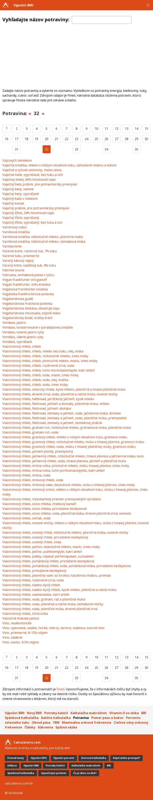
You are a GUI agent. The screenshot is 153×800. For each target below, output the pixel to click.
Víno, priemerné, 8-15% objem (24, 632)
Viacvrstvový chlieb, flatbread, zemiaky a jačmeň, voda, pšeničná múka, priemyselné (64, 418)
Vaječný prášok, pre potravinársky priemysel (35, 208)
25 (96, 139)
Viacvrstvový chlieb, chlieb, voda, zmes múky (35, 384)
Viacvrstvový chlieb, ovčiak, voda (26, 518)
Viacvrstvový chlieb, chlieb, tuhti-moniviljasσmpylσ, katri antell (48, 370)
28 (126, 139)
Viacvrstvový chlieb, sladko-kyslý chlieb (31, 585)
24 (86, 139)
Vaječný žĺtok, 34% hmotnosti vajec (28, 213)
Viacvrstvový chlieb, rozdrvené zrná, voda (33, 580)
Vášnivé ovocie (13, 270)
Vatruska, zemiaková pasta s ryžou (28, 275)
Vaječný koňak (13, 203)
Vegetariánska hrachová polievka (27, 303)
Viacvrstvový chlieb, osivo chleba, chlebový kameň (39, 504)
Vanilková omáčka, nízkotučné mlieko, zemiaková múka (43, 241)
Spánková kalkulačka (22, 718)
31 (16, 149)
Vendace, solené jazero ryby (23, 332)
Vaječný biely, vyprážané (20, 194)
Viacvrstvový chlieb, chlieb (21, 346)
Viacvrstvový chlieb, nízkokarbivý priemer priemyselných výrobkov (51, 499)
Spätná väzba (66, 727)
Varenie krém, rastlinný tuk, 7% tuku (29, 251)
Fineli (60, 689)
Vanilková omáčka (15, 232)
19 (36, 139)
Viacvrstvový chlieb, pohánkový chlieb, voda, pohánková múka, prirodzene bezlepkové (66, 566)
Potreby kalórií (56, 713)
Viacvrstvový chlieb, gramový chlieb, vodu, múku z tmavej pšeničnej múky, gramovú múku (69, 446)
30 (146, 139)
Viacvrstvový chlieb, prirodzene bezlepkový (34, 570)
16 (6, 139)
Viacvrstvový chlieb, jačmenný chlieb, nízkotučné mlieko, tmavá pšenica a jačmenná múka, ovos (73, 456)
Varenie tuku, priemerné (20, 256)
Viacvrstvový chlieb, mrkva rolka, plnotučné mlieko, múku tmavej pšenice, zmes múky (65, 466)
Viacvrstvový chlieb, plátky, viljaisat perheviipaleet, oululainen (48, 556)
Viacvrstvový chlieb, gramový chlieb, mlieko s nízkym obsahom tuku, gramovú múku (64, 437)
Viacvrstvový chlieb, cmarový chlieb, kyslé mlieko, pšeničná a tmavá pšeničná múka (63, 389)
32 (46, 149)
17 (16, 139)
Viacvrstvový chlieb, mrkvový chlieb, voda (32, 480)
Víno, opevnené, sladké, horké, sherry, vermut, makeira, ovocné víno (53, 628)
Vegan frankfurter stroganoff (24, 279)
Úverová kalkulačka (93, 758)
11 (106, 128)
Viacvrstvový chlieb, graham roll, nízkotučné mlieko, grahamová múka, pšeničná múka (66, 427)
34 (106, 149)
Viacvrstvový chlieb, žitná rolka (25, 613)
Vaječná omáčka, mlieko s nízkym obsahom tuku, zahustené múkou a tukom (59, 165)
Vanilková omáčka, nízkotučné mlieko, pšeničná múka (42, 237)
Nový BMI (34, 713)
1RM (56, 722)
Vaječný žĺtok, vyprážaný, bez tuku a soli (32, 222)
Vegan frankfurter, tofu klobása (26, 284)
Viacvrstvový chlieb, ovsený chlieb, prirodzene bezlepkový (45, 537)
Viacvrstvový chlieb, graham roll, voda (30, 432)
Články (30, 727)
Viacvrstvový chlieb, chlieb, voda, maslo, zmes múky (40, 375)
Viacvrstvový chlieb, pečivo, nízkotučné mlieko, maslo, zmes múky (51, 547)
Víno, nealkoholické (16, 623)
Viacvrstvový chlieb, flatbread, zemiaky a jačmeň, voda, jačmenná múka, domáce (61, 413)
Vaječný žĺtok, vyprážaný (20, 217)
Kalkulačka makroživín (89, 713)
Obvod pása (41, 722)
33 (76, 149)
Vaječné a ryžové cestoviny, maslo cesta (31, 170)
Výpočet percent (63, 758)
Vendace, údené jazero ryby (22, 337)
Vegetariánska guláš (17, 299)
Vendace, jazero (14, 322)
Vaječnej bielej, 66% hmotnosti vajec (29, 179)
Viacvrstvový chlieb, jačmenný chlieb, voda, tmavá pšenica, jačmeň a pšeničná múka (64, 461)
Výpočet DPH (39, 758)
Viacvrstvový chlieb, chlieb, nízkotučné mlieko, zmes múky (45, 356)
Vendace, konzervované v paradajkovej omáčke (37, 327)
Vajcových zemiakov (17, 160)
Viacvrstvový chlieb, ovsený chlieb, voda (31, 542)
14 (136, 128)
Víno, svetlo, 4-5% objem (20, 642)
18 (26, 139)
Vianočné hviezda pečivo (20, 618)
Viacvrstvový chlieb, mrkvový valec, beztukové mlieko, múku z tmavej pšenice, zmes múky (68, 485)
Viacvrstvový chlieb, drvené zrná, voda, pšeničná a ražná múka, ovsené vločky (60, 394)
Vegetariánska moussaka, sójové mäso (31, 313)
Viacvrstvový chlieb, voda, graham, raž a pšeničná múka (43, 599)
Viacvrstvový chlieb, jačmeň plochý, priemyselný (37, 451)
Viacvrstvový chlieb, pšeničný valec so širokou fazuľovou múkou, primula (56, 575)
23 (76, 139)
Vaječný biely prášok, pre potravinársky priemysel (39, 184)
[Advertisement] (76, 58)
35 (136, 149)
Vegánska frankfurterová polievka (28, 294)
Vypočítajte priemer (54, 773)
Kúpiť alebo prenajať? (126, 758)
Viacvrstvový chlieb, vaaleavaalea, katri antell (35, 594)
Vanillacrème (12, 246)
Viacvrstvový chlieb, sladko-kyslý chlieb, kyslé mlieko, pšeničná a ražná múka (59, 590)
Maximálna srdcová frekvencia (86, 722)
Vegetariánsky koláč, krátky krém (27, 318)
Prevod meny (15, 758)
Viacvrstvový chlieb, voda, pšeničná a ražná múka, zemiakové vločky (52, 604)
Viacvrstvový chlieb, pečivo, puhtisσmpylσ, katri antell (42, 551)
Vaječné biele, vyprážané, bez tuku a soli (32, 175)
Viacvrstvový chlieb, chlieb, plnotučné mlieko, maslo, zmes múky (49, 361)
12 (116, 128)
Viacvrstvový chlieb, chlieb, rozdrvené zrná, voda (38, 365)
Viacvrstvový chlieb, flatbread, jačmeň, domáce (36, 408)
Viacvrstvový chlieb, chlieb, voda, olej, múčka (35, 380)
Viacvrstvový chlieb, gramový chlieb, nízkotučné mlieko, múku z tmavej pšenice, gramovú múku (73, 442)
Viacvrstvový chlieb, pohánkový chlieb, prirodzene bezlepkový (48, 561)
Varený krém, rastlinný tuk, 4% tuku (29, 265)
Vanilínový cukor (14, 227)
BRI (143, 713)
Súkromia (45, 727)
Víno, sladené (12, 637)
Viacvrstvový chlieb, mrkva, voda (26, 475)
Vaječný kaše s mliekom (20, 198)
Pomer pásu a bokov (107, 718)
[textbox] (101, 20)
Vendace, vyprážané (17, 341)
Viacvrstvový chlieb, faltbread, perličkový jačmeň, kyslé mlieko (48, 399)
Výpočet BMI (23, 5)
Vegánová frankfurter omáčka (25, 289)
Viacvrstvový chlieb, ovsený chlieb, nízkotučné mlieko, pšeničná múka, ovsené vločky (65, 532)
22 (66, 139)
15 (146, 128)
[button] (148, 5)
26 (106, 139)
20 (46, 139)
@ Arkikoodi (14, 793)
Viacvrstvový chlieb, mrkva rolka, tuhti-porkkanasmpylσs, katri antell (53, 470)
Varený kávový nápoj (17, 260)
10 (96, 128)
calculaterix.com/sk (19, 783)
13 (126, 128)
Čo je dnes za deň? (84, 773)
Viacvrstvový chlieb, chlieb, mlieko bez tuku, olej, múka (42, 351)
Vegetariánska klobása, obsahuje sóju (30, 308)
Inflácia (12, 765)
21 (56, 139)
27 (116, 139)
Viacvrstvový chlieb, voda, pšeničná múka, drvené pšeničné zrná (49, 609)
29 (136, 139)
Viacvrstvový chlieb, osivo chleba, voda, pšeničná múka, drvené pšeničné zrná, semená (66, 513)
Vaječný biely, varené (18, 189)
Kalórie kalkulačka (56, 718)
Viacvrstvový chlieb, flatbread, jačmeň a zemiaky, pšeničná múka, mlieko (55, 403)
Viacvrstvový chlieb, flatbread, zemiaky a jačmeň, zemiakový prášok (52, 423)
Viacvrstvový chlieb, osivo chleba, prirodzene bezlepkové (44, 508)
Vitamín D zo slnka (124, 713)
